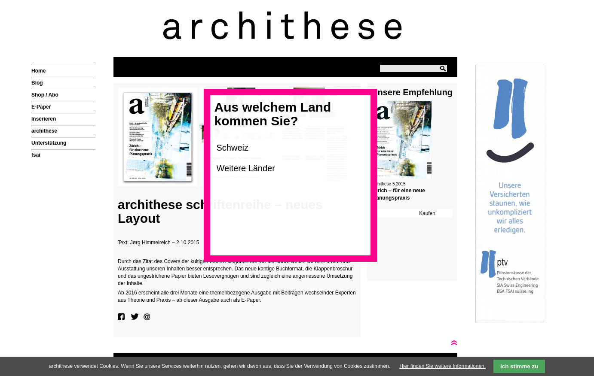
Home (38, 71)
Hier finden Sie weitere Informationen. (442, 366)
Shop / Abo (44, 95)
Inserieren (43, 119)
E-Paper (41, 107)
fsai (35, 155)
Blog (37, 83)
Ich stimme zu (519, 366)
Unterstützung (48, 143)
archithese (44, 131)
